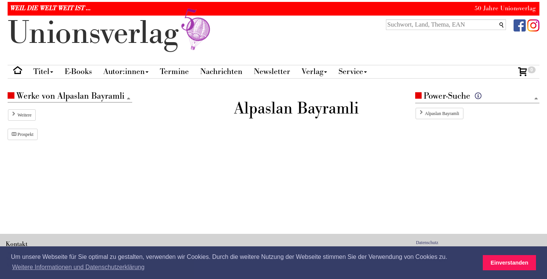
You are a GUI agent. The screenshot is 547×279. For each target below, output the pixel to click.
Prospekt (22, 134)
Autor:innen (126, 71)
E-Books (78, 71)
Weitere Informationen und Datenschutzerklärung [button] (78, 267)
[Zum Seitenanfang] (536, 99)
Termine (174, 71)
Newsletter (272, 71)
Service (352, 71)
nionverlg (110, 33)
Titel (43, 71)
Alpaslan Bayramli (442, 113)
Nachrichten (221, 71)
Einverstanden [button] (509, 263)
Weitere (24, 115)
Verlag (314, 71)
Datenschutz (427, 242)
